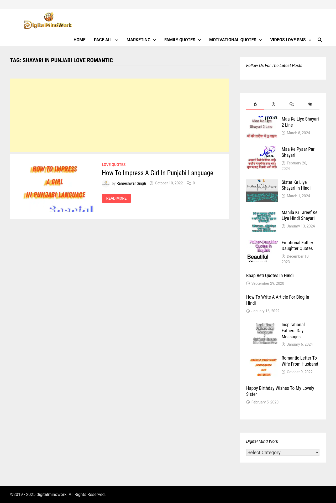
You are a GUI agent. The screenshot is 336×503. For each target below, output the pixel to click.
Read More (116, 198)
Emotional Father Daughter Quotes (297, 245)
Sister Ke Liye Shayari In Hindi (296, 185)
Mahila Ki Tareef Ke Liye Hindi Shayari (300, 215)
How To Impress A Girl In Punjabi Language (157, 173)
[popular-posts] (255, 104)
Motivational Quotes (232, 39)
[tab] (255, 104)
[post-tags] (310, 104)
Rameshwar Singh (131, 183)
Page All (103, 39)
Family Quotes (179, 39)
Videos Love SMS (288, 39)
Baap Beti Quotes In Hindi (270, 275)
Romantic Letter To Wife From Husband (300, 361)
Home (79, 39)
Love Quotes (113, 165)
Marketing (138, 39)
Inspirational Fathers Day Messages (293, 330)
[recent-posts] (273, 104)
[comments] (292, 104)
